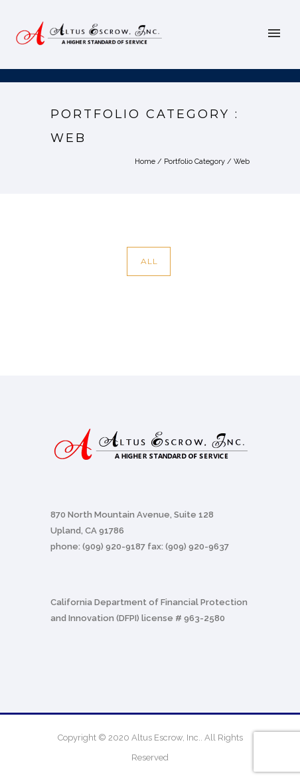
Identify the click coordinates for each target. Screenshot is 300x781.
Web (242, 161)
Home (145, 161)
